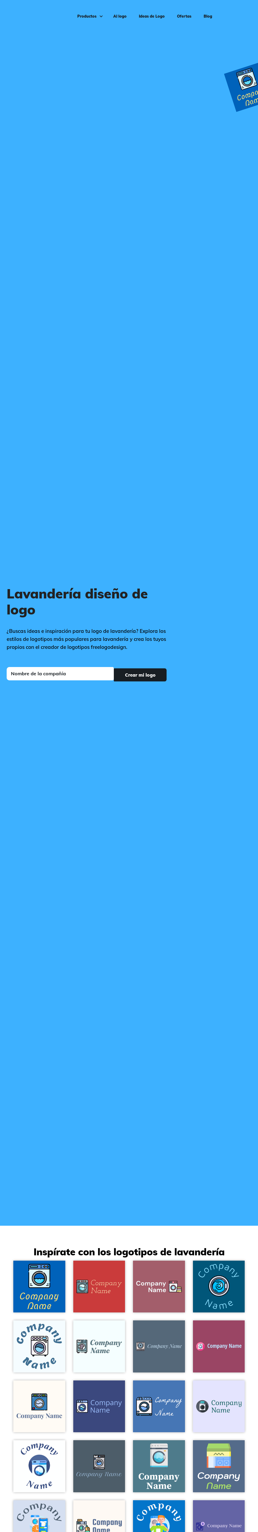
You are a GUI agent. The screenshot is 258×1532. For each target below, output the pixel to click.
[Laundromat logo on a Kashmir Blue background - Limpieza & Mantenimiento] (219, 1466)
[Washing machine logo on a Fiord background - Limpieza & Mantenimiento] (99, 1466)
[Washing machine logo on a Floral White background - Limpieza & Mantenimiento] (39, 1406)
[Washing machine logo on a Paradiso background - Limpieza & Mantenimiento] (159, 1466)
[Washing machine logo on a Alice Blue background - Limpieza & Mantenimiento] (39, 1346)
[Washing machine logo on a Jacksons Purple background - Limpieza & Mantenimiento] (99, 1406)
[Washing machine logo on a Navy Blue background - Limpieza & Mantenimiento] (39, 1287)
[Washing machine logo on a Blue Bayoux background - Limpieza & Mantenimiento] (159, 1346)
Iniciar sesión (237, 12)
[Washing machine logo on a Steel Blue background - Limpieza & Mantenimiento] (159, 1406)
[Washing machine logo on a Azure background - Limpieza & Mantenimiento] (99, 1346)
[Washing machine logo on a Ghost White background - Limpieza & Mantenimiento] (219, 1406)
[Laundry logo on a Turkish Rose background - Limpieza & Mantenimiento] (159, 1287)
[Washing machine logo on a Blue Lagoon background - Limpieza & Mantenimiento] (219, 1287)
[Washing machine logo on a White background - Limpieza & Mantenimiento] (39, 1466)
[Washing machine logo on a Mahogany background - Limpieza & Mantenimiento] (99, 1287)
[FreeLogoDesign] (31, 12)
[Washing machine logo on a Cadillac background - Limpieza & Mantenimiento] (219, 1346)
